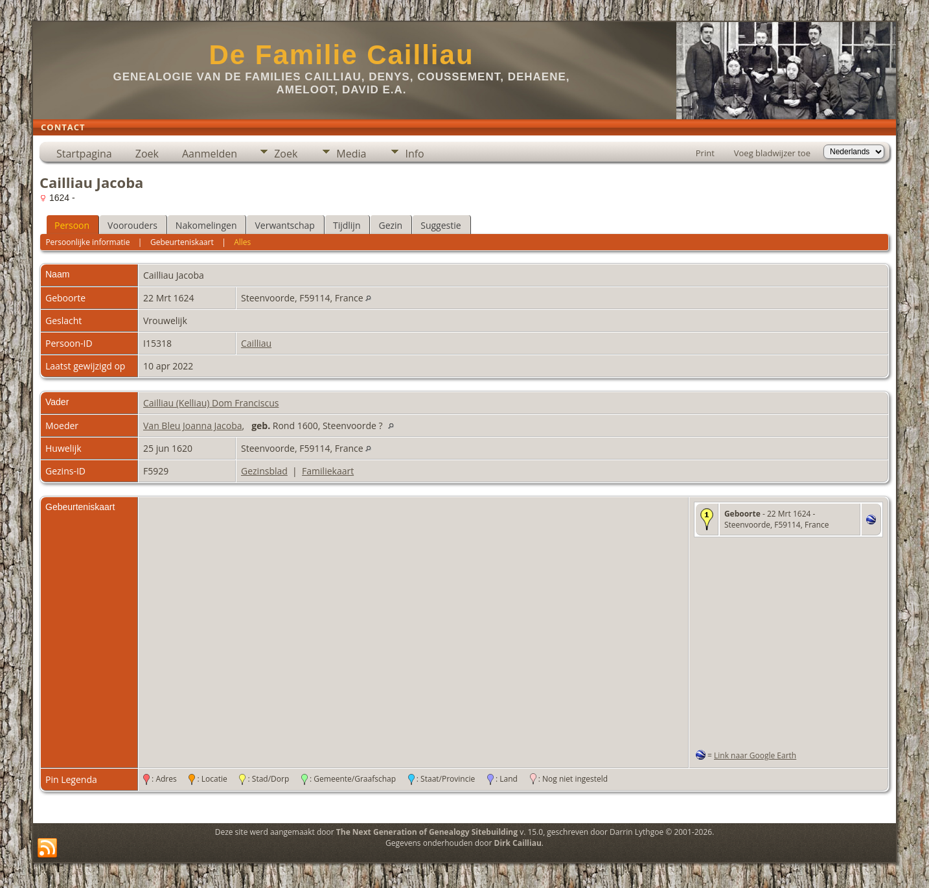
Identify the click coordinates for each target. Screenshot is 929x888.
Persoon (71, 225)
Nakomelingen (206, 225)
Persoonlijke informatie (87, 242)
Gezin (390, 225)
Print (705, 153)
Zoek (147, 153)
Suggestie (440, 225)
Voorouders (132, 225)
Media (351, 153)
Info (414, 153)
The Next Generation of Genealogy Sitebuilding (427, 831)
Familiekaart (328, 471)
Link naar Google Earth (755, 755)
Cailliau (256, 343)
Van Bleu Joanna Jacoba (192, 425)
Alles (242, 242)
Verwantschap (284, 225)
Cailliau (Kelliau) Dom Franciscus (211, 403)
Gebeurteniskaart (182, 242)
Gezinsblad (264, 471)
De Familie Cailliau (341, 55)
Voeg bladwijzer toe (772, 153)
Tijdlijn (347, 225)
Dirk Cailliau (518, 842)
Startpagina (84, 153)
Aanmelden (209, 153)
